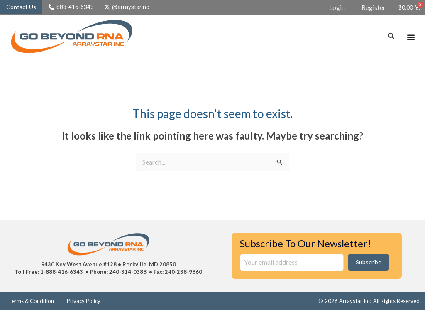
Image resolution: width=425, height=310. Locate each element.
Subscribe (368, 262)
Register (373, 7)
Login (337, 7)
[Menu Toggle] (411, 37)
